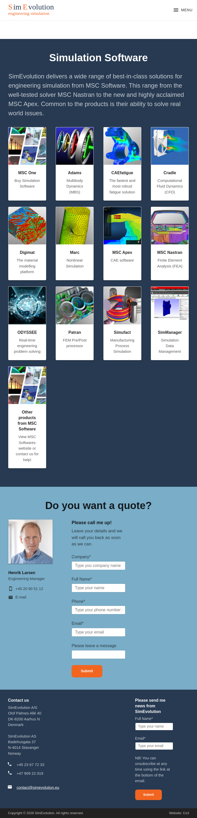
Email (77, 623)
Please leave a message (94, 646)
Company (81, 557)
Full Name (82, 579)
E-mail (20, 597)
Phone (78, 601)
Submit (87, 671)
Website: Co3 (179, 813)
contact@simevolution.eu (38, 787)
